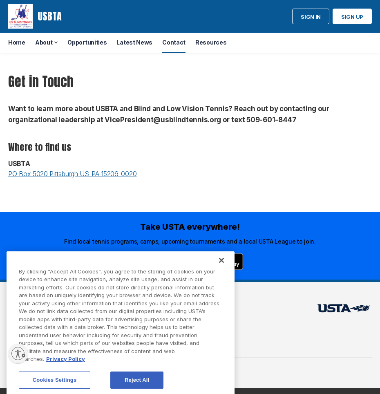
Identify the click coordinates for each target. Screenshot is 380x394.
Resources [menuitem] (210, 42)
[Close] (221, 268)
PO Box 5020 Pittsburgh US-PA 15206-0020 (72, 174)
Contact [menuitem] (174, 42)
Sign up (352, 16)
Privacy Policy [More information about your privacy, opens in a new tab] (65, 367)
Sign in (311, 16)
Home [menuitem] (16, 42)
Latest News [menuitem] (134, 42)
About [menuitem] (44, 42)
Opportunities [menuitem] (87, 42)
